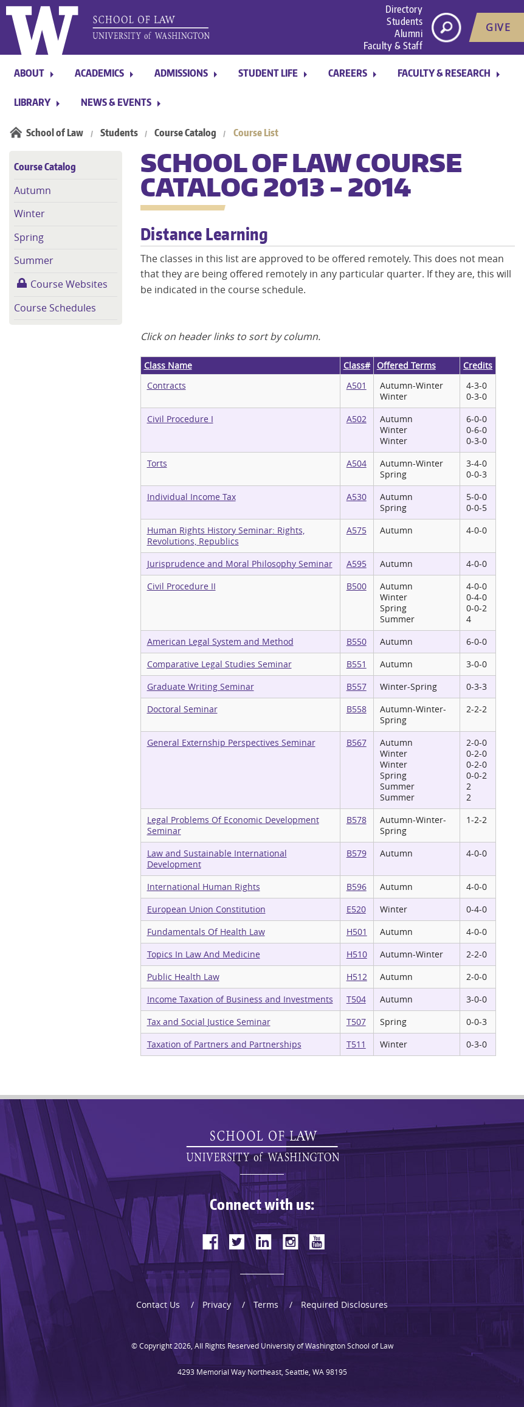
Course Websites (69, 284)
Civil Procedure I (180, 419)
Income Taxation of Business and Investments (240, 999)
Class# (356, 365)
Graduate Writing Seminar (200, 686)
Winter (29, 213)
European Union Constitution (206, 909)
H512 (356, 976)
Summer (33, 260)
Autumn (32, 190)
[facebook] (210, 1241)
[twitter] (237, 1241)
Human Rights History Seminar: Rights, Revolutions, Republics (226, 535)
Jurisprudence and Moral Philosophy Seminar (240, 563)
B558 (356, 709)
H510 (356, 954)
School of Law (54, 133)
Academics (99, 73)
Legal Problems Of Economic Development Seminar (233, 825)
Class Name (168, 365)
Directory (404, 9)
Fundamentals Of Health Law (206, 931)
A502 (356, 419)
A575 (356, 530)
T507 (356, 1021)
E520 (356, 909)
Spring (29, 237)
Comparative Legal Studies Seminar (219, 664)
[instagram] (290, 1241)
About (29, 73)
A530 (356, 496)
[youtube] (317, 1241)
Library (32, 102)
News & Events (116, 102)
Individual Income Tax (191, 496)
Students (404, 21)
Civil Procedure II (181, 586)
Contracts (166, 385)
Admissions (181, 73)
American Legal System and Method (220, 641)
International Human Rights (203, 886)
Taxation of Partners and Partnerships (224, 1044)
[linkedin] (264, 1241)
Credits (477, 365)
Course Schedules (55, 307)
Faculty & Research (444, 73)
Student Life (268, 73)
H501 (356, 931)
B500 (356, 586)
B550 (356, 641)
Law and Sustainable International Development (217, 858)
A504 (356, 463)
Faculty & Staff (393, 46)
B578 (356, 819)
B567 (356, 742)
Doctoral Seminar (182, 709)
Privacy (216, 1304)
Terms (265, 1304)
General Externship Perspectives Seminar (231, 742)
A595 (356, 563)
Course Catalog (185, 133)
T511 (356, 1044)
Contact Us (158, 1304)
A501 (356, 385)
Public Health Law (183, 976)
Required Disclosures (344, 1304)
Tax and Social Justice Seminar (209, 1021)
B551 (356, 664)
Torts (157, 463)
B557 (356, 686)
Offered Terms (406, 365)
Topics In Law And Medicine (203, 954)
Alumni (408, 33)
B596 (356, 886)
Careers (347, 73)
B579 (356, 853)
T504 (356, 999)
